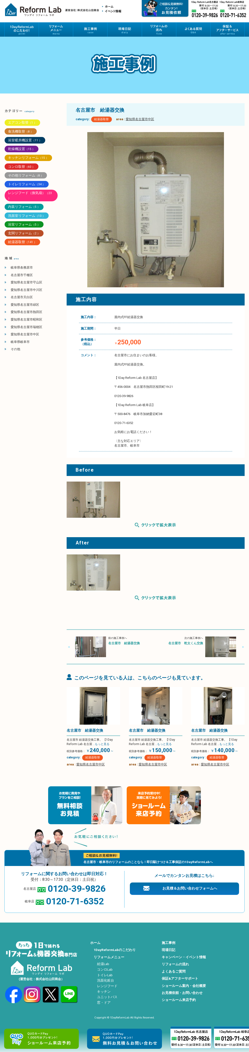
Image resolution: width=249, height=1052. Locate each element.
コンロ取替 (21, 167)
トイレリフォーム (26, 184)
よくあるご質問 (174, 971)
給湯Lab (103, 964)
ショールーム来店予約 (179, 1000)
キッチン (104, 991)
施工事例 (168, 943)
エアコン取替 (22, 122)
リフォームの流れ (175, 964)
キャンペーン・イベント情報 (184, 957)
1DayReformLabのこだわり (115, 950)
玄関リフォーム (24, 233)
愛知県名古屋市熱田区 (26, 312)
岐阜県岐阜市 (20, 342)
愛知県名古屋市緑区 (25, 304)
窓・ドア (104, 1002)
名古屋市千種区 (22, 275)
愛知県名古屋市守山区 (26, 282)
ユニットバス (107, 997)
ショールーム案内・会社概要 (184, 986)
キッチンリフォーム (28, 158)
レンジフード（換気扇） (30, 195)
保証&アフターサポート (180, 978)
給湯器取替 (101, 119)
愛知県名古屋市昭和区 (26, 319)
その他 (15, 349)
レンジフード (107, 986)
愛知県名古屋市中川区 (26, 290)
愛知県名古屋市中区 (140, 119)
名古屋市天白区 (22, 297)
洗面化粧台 (105, 980)
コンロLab (105, 969)
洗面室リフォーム (26, 216)
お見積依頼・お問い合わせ (182, 993)
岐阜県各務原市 (22, 267)
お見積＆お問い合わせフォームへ (189, 888)
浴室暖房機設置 (25, 140)
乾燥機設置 (21, 149)
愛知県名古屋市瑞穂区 (26, 327)
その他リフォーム (26, 175)
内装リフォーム (24, 207)
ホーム (95, 943)
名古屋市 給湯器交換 (124, 643)
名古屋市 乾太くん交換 (185, 643)
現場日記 (168, 950)
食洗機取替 (20, 131)
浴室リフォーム (24, 224)
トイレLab (105, 975)
